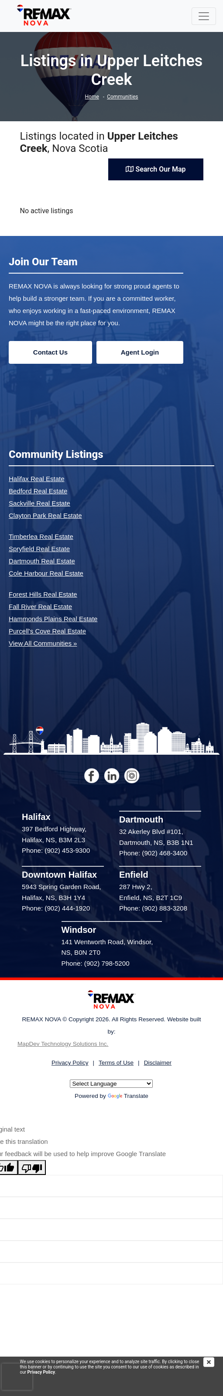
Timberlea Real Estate (41, 536)
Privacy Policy (41, 1372)
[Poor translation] (32, 1167)
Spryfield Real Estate (39, 548)
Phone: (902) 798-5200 (96, 963)
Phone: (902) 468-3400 (153, 853)
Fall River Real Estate (40, 606)
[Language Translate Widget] (111, 1084)
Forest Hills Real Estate (43, 594)
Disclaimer (158, 1062)
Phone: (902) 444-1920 (56, 908)
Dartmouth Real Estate (42, 561)
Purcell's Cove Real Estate (47, 631)
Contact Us (50, 352)
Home (92, 96)
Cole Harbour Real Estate (46, 573)
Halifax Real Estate (37, 478)
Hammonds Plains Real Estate (53, 618)
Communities (122, 96)
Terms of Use (116, 1062)
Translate (128, 1096)
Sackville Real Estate (39, 503)
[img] (213, 1362)
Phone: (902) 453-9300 (56, 850)
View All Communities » (43, 643)
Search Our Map (155, 169)
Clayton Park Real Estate (45, 515)
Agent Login (140, 352)
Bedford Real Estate (38, 491)
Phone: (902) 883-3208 (153, 908)
